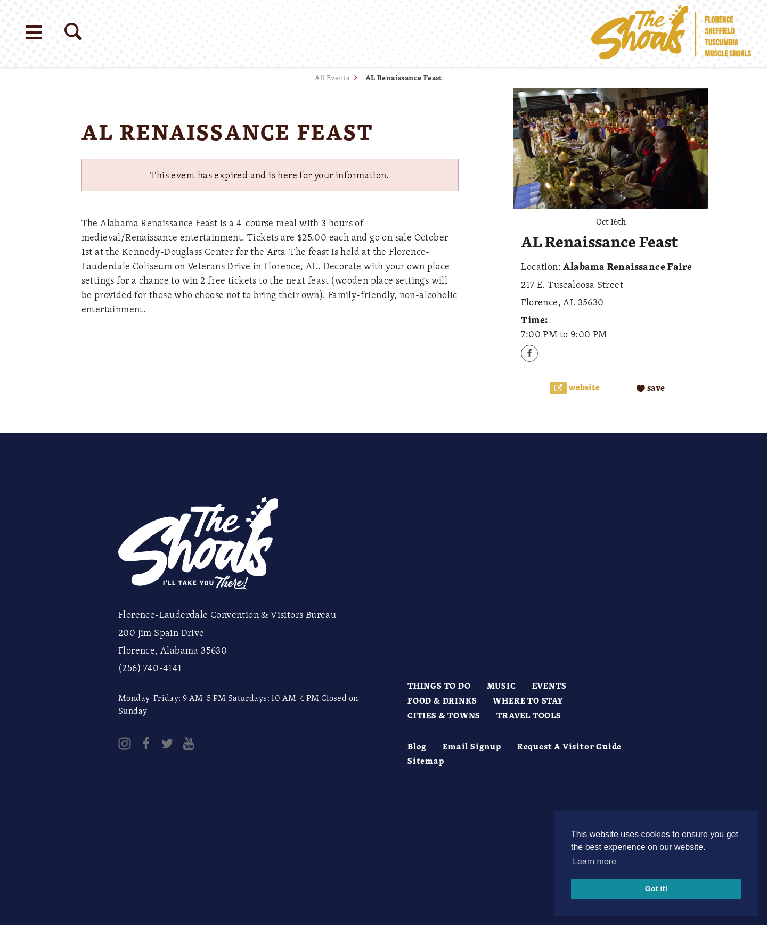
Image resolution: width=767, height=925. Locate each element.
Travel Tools (528, 715)
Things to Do (439, 685)
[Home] (671, 33)
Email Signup (472, 746)
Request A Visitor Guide (569, 746)
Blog (417, 746)
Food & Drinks (442, 700)
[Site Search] (73, 31)
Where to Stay (528, 700)
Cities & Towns (443, 715)
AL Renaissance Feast (404, 77)
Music (501, 685)
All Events (332, 77)
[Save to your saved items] (651, 388)
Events (549, 685)
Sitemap (425, 760)
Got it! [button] (656, 889)
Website (583, 387)
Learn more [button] (594, 861)
